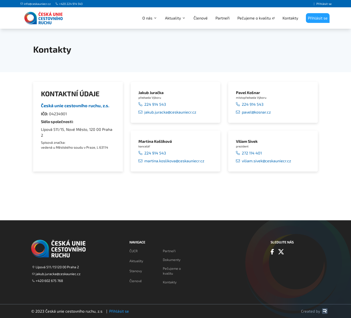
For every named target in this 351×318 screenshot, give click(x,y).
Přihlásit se (324, 3)
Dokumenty (171, 260)
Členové (201, 18)
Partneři (222, 18)
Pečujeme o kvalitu (254, 18)
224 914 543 (152, 104)
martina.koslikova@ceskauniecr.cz (171, 160)
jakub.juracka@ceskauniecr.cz (167, 112)
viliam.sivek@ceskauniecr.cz (263, 160)
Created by (314, 311)
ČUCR (133, 251)
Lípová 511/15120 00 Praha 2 (55, 267)
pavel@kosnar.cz (253, 112)
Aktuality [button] (175, 18)
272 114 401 (249, 153)
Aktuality (136, 261)
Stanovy (135, 271)
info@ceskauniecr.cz (35, 3)
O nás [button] (149, 18)
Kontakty (290, 18)
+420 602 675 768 (47, 281)
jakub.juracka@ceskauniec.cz (56, 274)
